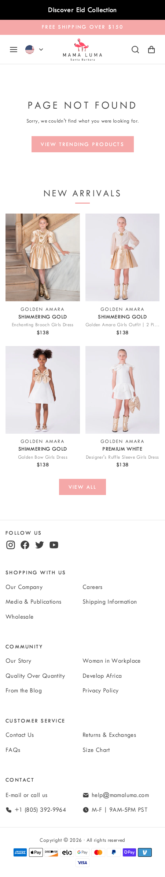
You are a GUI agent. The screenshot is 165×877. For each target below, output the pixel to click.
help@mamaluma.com (120, 795)
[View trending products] (83, 144)
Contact (20, 780)
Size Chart (96, 750)
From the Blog (24, 690)
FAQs (13, 750)
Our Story (18, 661)
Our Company (24, 587)
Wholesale (19, 617)
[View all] (82, 487)
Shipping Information (109, 601)
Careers (92, 587)
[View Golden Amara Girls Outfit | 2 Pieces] (122, 257)
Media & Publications (34, 601)
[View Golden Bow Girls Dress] (43, 390)
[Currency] (41, 49)
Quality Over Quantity (35, 676)
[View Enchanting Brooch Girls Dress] (43, 257)
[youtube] (54, 545)
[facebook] (25, 545)
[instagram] (11, 545)
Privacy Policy (100, 690)
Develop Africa (102, 676)
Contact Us (20, 735)
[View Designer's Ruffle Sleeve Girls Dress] (122, 390)
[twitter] (39, 545)
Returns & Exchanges (109, 735)
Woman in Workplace (111, 661)
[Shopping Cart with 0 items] (151, 49)
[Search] (135, 49)
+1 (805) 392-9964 (40, 810)
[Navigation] (14, 49)
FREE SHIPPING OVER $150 (82, 27)
